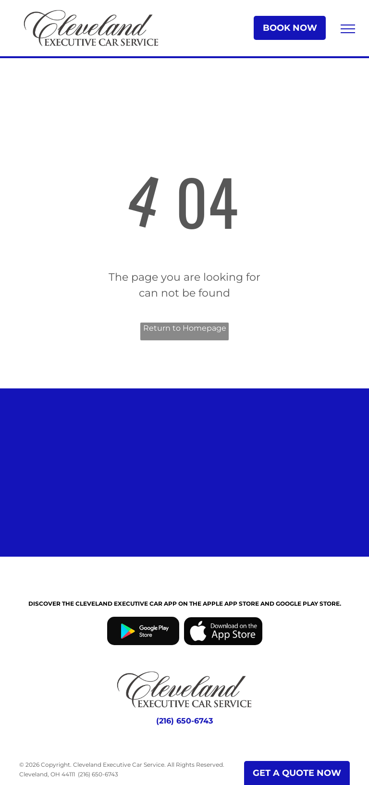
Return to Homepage (184, 328)
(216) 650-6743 (98, 774)
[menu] (347, 28)
